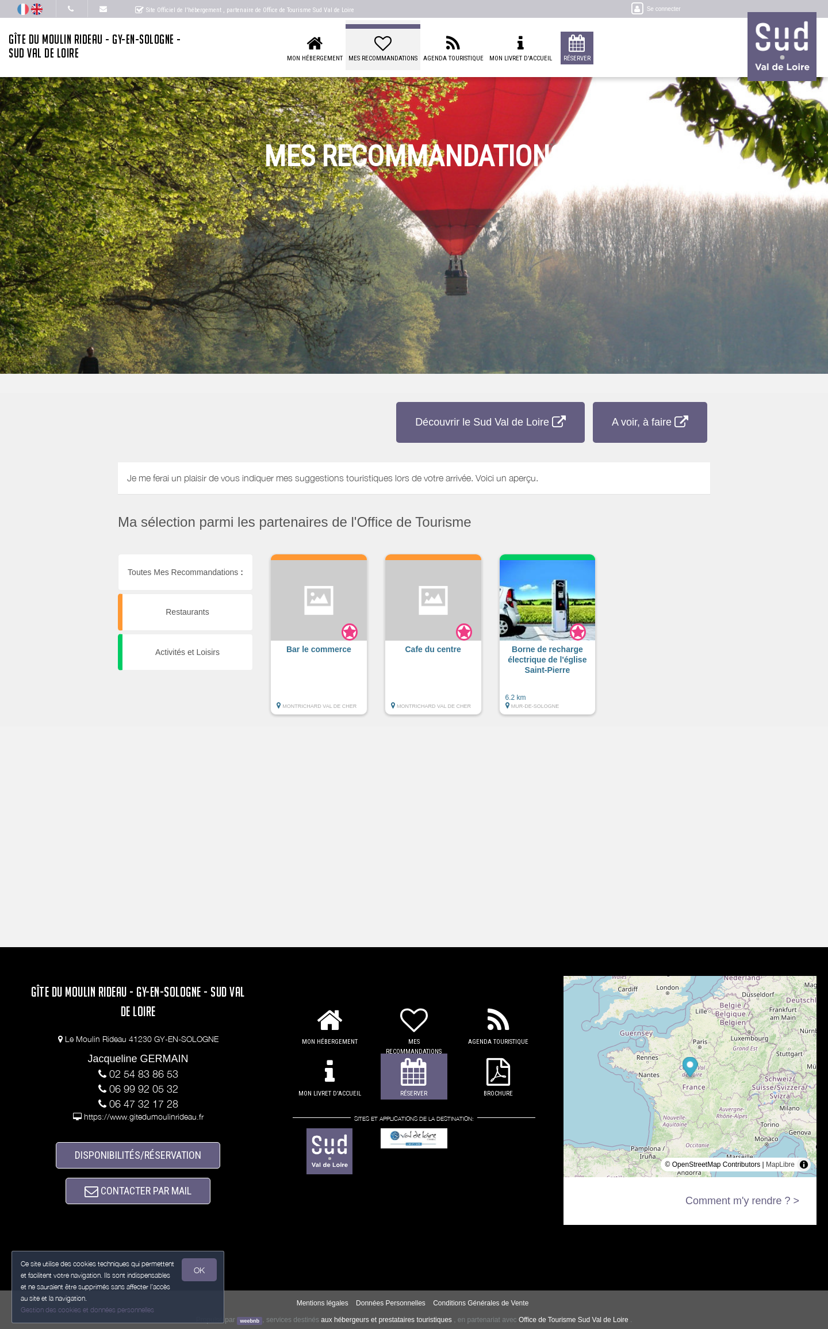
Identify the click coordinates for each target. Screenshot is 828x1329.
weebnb (249, 1321)
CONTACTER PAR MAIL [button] (138, 1191)
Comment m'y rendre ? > (742, 1201)
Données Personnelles (390, 1304)
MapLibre (780, 1165)
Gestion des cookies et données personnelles (87, 1309)
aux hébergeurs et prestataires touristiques (386, 1320)
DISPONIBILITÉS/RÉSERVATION (138, 1155)
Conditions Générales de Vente (480, 1304)
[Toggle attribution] (804, 1164)
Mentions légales (322, 1304)
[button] (319, 640)
